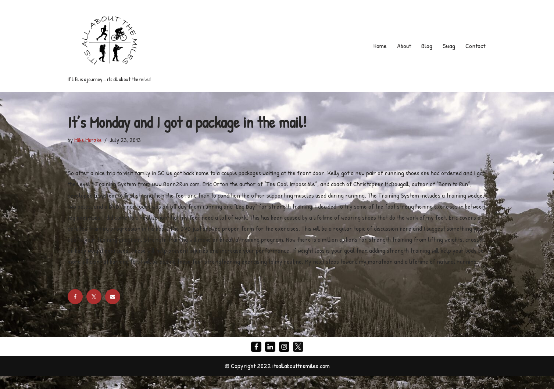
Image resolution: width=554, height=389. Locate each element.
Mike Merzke (87, 140)
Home (378, 45)
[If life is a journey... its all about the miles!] (109, 46)
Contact (474, 45)
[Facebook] (256, 360)
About (402, 45)
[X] (298, 360)
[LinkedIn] (270, 360)
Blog (425, 45)
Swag (448, 45)
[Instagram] (284, 360)
